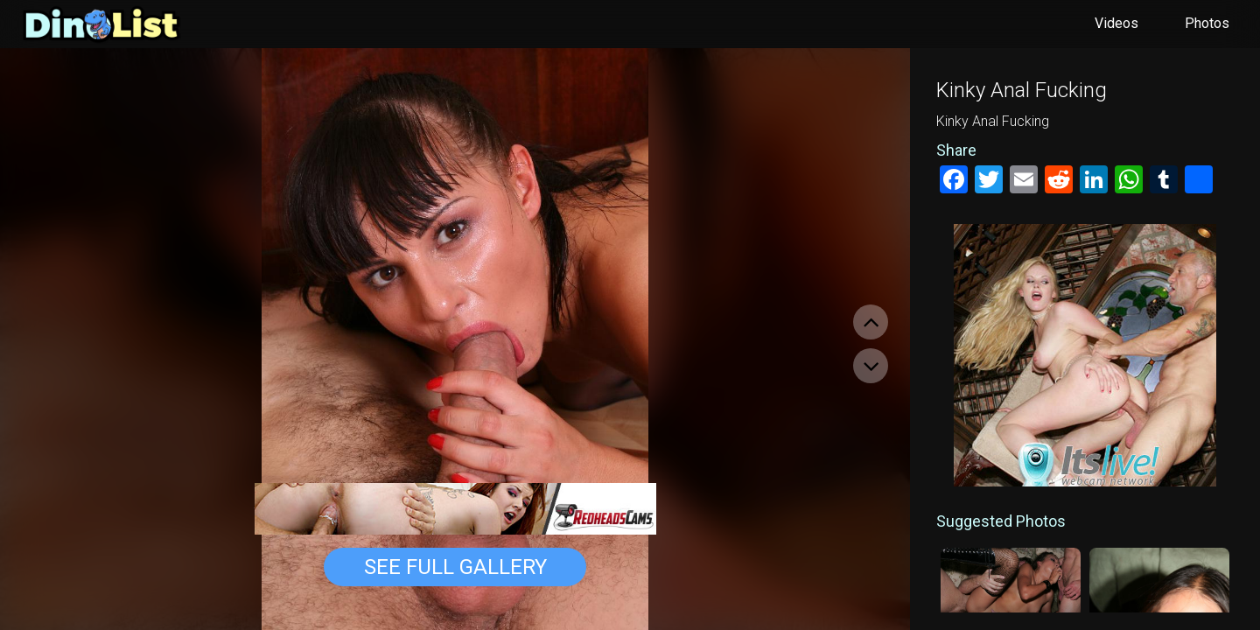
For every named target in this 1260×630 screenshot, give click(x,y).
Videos (1116, 23)
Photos (1207, 23)
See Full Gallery (455, 567)
